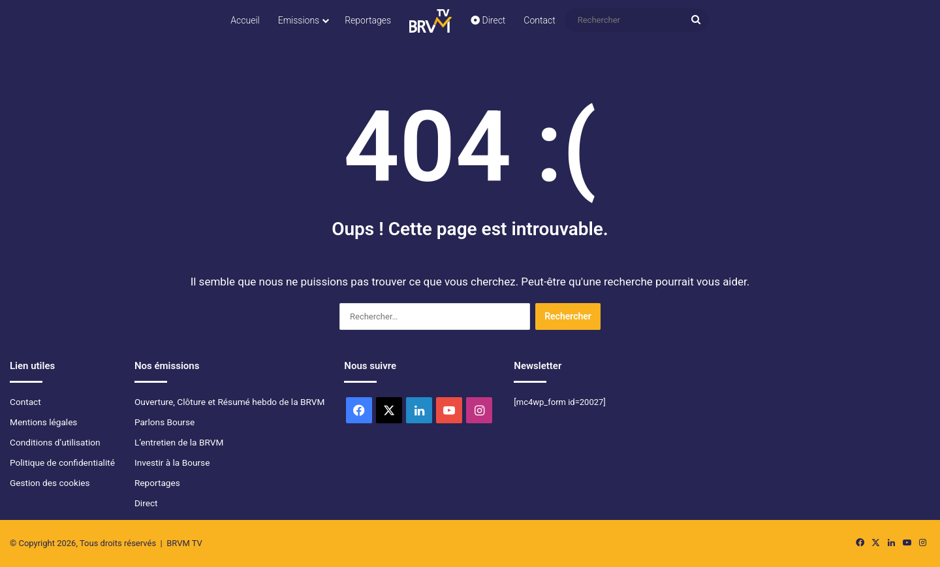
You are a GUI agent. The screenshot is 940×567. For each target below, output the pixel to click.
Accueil (244, 20)
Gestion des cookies (50, 483)
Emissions (299, 20)
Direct (488, 20)
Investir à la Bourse (172, 462)
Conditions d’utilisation (55, 442)
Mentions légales (43, 422)
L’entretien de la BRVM (178, 442)
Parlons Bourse (164, 422)
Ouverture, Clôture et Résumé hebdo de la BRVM (229, 402)
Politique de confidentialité (62, 462)
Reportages (368, 20)
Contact (539, 20)
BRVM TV (184, 543)
